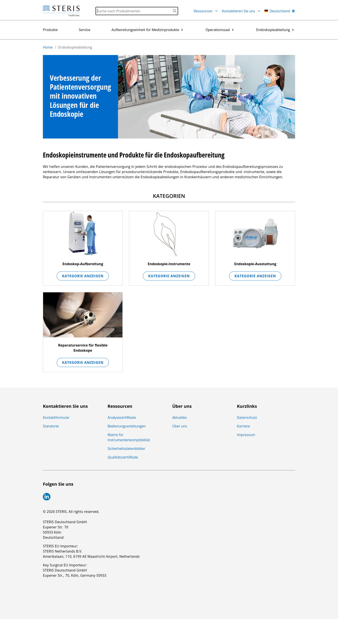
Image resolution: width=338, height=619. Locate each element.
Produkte (50, 29)
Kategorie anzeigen (82, 276)
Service (84, 29)
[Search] (136, 11)
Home (48, 47)
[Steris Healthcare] (61, 11)
